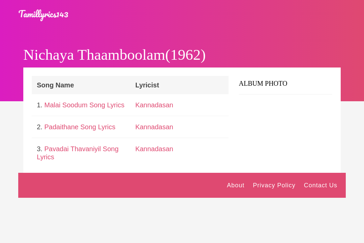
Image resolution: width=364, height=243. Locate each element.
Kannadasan (154, 105)
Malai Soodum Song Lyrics (84, 105)
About (235, 185)
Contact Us (320, 185)
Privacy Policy (274, 185)
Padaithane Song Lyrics (79, 127)
